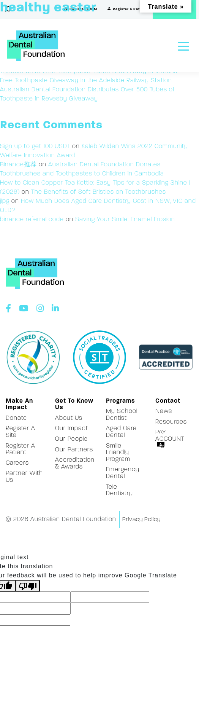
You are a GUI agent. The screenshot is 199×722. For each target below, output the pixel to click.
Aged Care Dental (121, 432)
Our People (71, 439)
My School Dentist (121, 414)
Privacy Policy (141, 520)
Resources (171, 422)
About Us (68, 418)
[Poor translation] (28, 586)
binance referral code (32, 220)
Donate (16, 418)
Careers (17, 463)
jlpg (4, 201)
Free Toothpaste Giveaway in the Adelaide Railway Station (86, 81)
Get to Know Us (74, 404)
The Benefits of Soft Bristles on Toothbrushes (98, 192)
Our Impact (71, 429)
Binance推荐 (18, 165)
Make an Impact (19, 404)
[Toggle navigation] (184, 45)
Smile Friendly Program (118, 452)
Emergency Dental (122, 473)
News (163, 411)
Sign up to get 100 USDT (35, 146)
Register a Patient (20, 449)
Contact (167, 401)
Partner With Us (24, 476)
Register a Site (20, 432)
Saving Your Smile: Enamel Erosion (125, 220)
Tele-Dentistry (119, 490)
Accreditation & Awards (75, 463)
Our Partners (74, 450)
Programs (120, 401)
